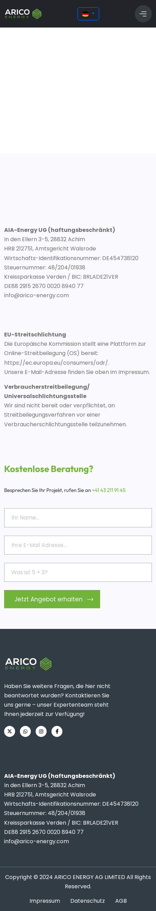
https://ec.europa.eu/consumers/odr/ (56, 363)
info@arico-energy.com (36, 295)
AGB (121, 901)
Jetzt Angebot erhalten (53, 599)
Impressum (44, 901)
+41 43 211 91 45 (108, 490)
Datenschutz (87, 901)
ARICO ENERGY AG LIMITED (89, 877)
